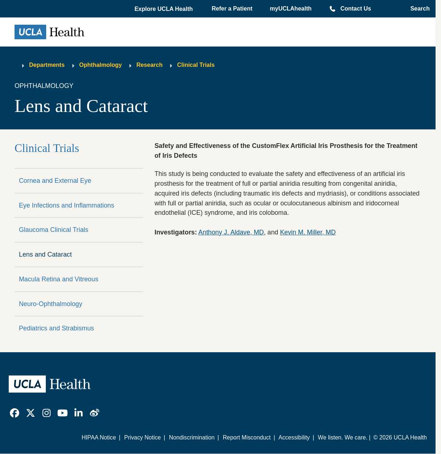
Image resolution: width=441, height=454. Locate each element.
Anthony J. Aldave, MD (231, 232)
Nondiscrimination (192, 437)
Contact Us (355, 8)
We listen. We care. (342, 437)
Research (149, 65)
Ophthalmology (100, 65)
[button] (164, 9)
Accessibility (294, 437)
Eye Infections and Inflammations (66, 205)
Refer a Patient (232, 8)
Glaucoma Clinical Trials (53, 229)
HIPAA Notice (98, 437)
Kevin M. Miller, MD (308, 232)
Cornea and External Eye (55, 180)
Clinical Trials (196, 65)
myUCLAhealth (291, 8)
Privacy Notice (142, 437)
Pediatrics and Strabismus (56, 328)
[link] (14, 413)
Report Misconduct (247, 437)
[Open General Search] (418, 9)
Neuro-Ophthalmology (50, 304)
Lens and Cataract (45, 254)
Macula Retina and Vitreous (58, 279)
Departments (47, 65)
